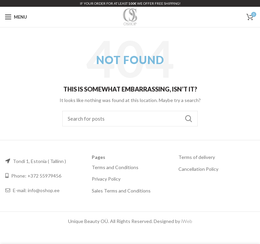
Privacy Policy (106, 179)
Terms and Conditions (115, 167)
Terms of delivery (196, 157)
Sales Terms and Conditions (121, 191)
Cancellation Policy (198, 169)
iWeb (186, 221)
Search (188, 118)
